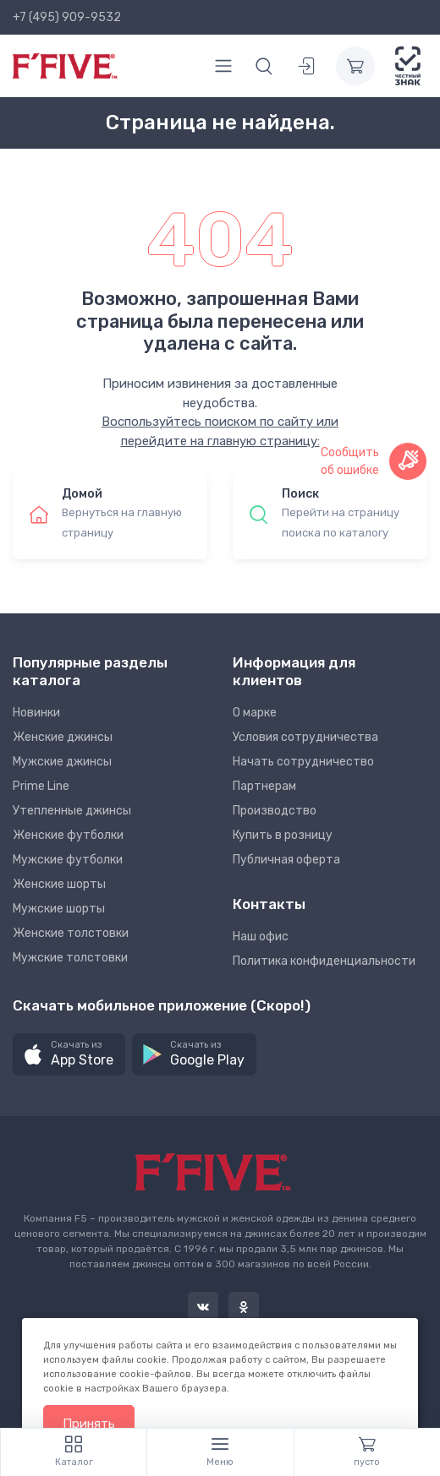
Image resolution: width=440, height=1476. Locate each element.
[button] (69, 1054)
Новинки (36, 712)
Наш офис (261, 936)
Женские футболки (68, 835)
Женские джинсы (63, 737)
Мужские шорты (59, 908)
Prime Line (41, 786)
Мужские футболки (68, 859)
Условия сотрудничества (305, 737)
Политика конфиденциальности (324, 961)
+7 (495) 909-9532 (67, 17)
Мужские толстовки (70, 957)
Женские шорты (59, 884)
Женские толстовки (71, 933)
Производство (274, 810)
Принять (89, 1423)
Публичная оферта (286, 859)
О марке (255, 712)
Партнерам (264, 786)
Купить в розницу (283, 835)
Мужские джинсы (62, 761)
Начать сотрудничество (303, 761)
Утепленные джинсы (72, 810)
